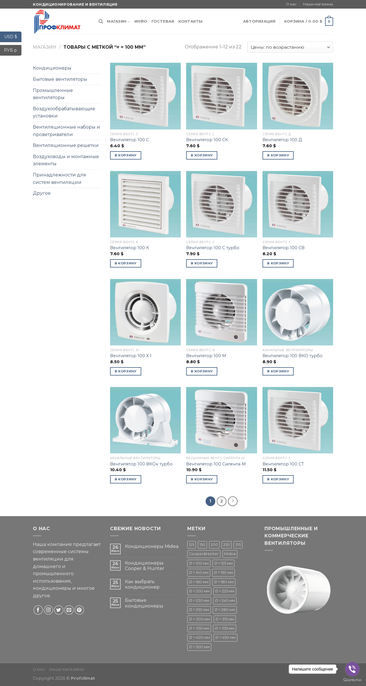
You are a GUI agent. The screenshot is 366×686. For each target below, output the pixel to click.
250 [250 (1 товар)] (226, 544)
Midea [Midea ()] (230, 554)
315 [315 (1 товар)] (238, 544)
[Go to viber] (352, 669)
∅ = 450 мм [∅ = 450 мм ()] (225, 637)
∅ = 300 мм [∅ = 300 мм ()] (199, 619)
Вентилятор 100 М (206, 355)
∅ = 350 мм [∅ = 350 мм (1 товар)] (199, 628)
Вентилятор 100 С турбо (212, 247)
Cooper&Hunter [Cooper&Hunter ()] (204, 554)
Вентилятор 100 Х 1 (131, 355)
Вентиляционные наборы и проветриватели (66, 130)
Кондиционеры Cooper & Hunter (144, 565)
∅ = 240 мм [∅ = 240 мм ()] (225, 600)
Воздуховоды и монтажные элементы (66, 160)
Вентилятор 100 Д (282, 139)
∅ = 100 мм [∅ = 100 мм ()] (199, 563)
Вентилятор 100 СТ (283, 464)
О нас (291, 4)
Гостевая (163, 21)
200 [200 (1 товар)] (214, 544)
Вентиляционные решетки (66, 145)
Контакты (190, 21)
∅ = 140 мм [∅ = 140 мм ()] (198, 572)
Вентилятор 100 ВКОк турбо (141, 464)
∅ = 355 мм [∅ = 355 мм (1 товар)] (224, 628)
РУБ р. (13, 50)
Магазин (118, 21)
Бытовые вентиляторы (60, 79)
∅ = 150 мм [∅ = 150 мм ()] (223, 572)
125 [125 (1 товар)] (191, 544)
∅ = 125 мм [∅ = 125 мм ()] (223, 563)
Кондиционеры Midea (151, 546)
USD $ (12, 37)
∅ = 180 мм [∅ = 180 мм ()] (224, 582)
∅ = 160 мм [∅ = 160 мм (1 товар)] (198, 582)
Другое (42, 193)
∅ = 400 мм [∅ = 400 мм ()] (199, 637)
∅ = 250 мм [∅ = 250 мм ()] (199, 610)
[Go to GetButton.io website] (352, 680)
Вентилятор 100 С (129, 139)
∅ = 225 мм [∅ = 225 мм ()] (224, 591)
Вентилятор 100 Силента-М (216, 464)
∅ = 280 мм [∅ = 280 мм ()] (224, 610)
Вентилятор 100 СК (207, 139)
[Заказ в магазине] (290, 47)
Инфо (141, 21)
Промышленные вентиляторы (53, 94)
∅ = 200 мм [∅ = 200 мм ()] (199, 591)
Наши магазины (318, 4)
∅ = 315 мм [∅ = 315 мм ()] (224, 619)
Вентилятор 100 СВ (283, 247)
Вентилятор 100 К (129, 247)
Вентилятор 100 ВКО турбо (292, 355)
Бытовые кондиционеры (144, 602)
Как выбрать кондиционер (142, 584)
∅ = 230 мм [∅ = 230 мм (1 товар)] (199, 600)
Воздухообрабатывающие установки (64, 112)
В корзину (126, 155)
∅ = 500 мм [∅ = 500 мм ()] (199, 647)
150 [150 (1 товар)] (202, 544)
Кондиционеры (52, 68)
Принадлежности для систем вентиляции (59, 178)
